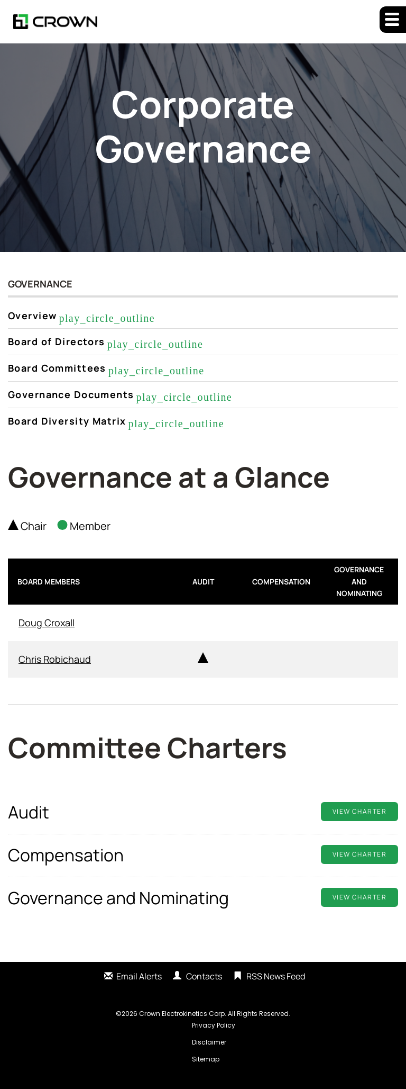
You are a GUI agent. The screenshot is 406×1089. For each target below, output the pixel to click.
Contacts (204, 976)
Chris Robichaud (55, 659)
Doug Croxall (47, 622)
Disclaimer (209, 1042)
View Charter (359, 811)
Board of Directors (56, 341)
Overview (32, 315)
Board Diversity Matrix (67, 421)
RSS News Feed (275, 976)
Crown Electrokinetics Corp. (182, 1013)
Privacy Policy (213, 1025)
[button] (393, 19)
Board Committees (57, 368)
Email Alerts (139, 976)
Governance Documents (71, 394)
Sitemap (205, 1059)
